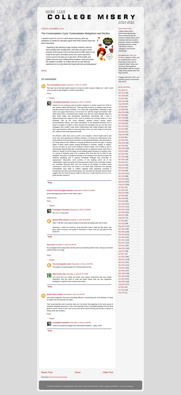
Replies (51, 98)
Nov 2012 (121, 209)
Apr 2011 (121, 262)
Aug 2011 (121, 251)
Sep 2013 (121, 182)
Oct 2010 (121, 279)
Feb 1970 (121, 293)
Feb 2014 (121, 168)
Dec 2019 (121, 90)
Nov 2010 (121, 276)
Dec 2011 (121, 240)
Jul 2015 (121, 137)
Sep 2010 (121, 281)
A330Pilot (115, 386)
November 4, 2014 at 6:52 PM (82, 264)
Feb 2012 (121, 234)
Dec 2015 (121, 126)
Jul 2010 (121, 287)
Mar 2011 (121, 265)
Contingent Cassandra (61, 102)
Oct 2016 (121, 98)
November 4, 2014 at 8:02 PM (79, 220)
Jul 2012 (121, 220)
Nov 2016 (121, 96)
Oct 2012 (121, 212)
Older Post (108, 372)
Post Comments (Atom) (59, 377)
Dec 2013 (121, 173)
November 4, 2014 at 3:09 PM (80, 322)
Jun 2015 (121, 140)
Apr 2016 (121, 115)
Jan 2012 (121, 237)
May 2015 (121, 143)
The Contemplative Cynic (56, 85)
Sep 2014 (121, 165)
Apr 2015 (121, 146)
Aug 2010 (121, 284)
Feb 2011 (121, 268)
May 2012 (121, 226)
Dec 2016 (121, 93)
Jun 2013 (121, 190)
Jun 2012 (121, 223)
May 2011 (121, 259)
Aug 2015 (121, 134)
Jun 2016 (121, 109)
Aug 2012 (121, 218)
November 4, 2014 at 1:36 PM (76, 85)
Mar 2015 (121, 148)
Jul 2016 (121, 107)
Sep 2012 (121, 215)
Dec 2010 (121, 273)
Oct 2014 (121, 162)
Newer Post (47, 372)
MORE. (44, 71)
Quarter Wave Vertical (61, 220)
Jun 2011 (121, 257)
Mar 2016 (121, 118)
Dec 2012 (121, 207)
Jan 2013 (121, 204)
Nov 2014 (121, 159)
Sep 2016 (121, 101)
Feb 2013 (121, 201)
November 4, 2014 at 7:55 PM (80, 102)
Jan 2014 (121, 170)
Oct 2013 (121, 179)
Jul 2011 (121, 254)
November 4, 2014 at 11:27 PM (77, 274)
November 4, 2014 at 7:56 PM (80, 210)
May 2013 (121, 193)
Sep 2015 (121, 132)
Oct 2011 (121, 245)
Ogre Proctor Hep (59, 274)
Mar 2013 (121, 198)
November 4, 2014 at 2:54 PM (74, 294)
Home (78, 372)
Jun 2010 (121, 290)
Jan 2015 (121, 154)
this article (58, 38)
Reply (49, 93)
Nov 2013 (121, 176)
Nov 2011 (121, 243)
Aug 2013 (121, 184)
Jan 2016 (121, 123)
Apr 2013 (121, 195)
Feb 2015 (121, 151)
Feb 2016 (121, 120)
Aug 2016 (121, 104)
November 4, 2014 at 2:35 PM (65, 244)
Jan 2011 (121, 270)
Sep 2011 (121, 248)
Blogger (130, 386)
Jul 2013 (121, 187)
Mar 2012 (121, 232)
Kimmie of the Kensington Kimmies (60, 190)
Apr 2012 (121, 229)
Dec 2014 (121, 157)
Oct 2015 (121, 129)
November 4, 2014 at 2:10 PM (84, 190)
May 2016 (121, 112)
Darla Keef (51, 244)
